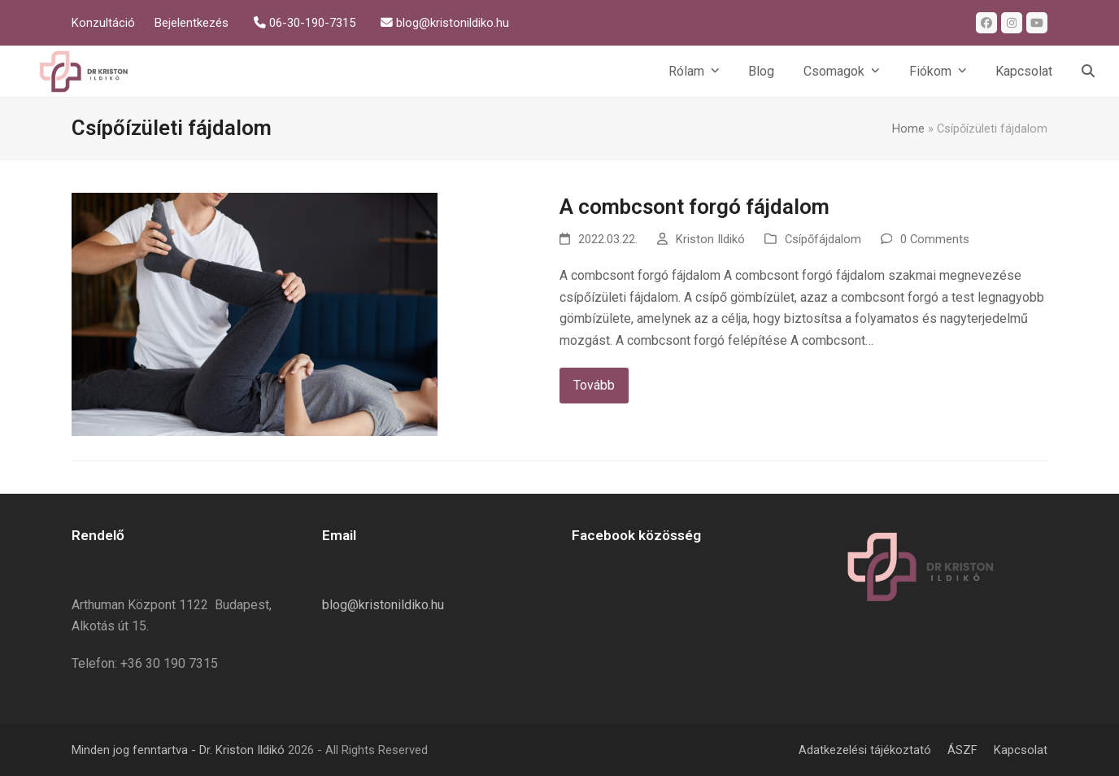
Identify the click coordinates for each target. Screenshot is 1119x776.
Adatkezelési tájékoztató (865, 750)
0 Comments (934, 239)
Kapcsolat (1020, 750)
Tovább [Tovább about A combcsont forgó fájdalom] (594, 385)
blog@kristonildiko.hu (383, 605)
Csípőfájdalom (823, 239)
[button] (1088, 71)
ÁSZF (962, 750)
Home (908, 128)
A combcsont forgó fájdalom (694, 206)
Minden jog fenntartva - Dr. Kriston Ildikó (178, 750)
